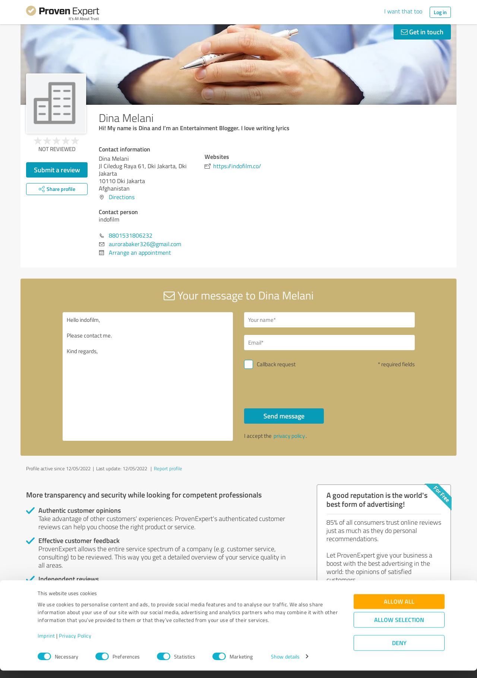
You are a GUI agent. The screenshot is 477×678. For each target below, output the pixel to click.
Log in (440, 12)
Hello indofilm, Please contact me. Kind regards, (148, 376)
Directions (122, 197)
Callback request (276, 364)
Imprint (46, 643)
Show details (285, 664)
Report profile (168, 468)
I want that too (403, 11)
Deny (399, 650)
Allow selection (399, 627)
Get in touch (422, 32)
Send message (283, 416)
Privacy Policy (75, 643)
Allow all (399, 609)
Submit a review (57, 170)
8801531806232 (130, 235)
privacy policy (289, 436)
